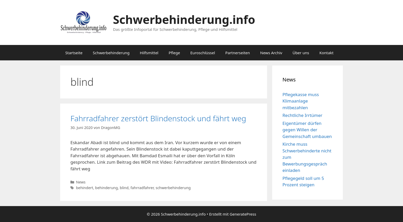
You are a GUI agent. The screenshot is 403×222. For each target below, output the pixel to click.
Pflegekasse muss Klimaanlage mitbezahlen (300, 100)
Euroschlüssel (202, 52)
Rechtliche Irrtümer (302, 115)
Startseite (74, 52)
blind (124, 187)
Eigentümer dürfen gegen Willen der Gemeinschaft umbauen (307, 129)
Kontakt (326, 52)
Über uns (300, 52)
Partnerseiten (237, 52)
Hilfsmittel (149, 52)
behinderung (106, 187)
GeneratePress (243, 214)
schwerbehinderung (173, 187)
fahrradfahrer (142, 187)
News (81, 182)
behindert (84, 187)
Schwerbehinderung (111, 52)
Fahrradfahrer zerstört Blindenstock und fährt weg (158, 118)
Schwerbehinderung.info (184, 19)
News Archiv (271, 52)
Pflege (174, 52)
